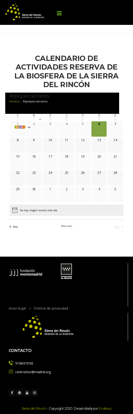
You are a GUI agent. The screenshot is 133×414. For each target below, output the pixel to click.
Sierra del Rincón (34, 408)
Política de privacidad (51, 308)
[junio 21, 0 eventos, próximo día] (118, 156)
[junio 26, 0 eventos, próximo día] (85, 172)
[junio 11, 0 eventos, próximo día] (69, 140)
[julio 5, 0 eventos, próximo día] (118, 189)
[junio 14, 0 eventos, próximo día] (118, 140)
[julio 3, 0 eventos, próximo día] (86, 189)
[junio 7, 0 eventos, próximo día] (118, 123)
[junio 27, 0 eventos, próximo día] (102, 172)
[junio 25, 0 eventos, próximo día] (69, 172)
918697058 (24, 363)
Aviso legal (17, 308)
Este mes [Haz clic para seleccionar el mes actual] (66, 226)
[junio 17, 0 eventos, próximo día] (53, 156)
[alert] (35, 211)
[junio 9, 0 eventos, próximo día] (37, 140)
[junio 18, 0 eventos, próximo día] (69, 156)
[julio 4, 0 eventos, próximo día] (102, 189)
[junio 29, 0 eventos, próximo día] (20, 189)
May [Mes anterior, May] (14, 226)
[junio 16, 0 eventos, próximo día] (37, 156)
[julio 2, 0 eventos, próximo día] (69, 189)
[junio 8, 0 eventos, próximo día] (21, 140)
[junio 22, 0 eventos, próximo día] (20, 172)
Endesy (105, 408)
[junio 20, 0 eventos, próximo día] (102, 156)
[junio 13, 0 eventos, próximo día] (102, 140)
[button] (62, 127)
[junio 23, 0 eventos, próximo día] (37, 172)
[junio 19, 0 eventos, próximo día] (85, 156)
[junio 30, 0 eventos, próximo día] (37, 189)
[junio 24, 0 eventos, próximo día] (53, 172)
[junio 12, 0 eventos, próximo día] (85, 140)
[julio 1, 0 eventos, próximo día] (53, 189)
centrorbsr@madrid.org (33, 372)
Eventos (15, 101)
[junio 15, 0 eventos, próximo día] (20, 156)
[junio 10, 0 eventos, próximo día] (53, 140)
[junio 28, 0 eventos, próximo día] (118, 172)
